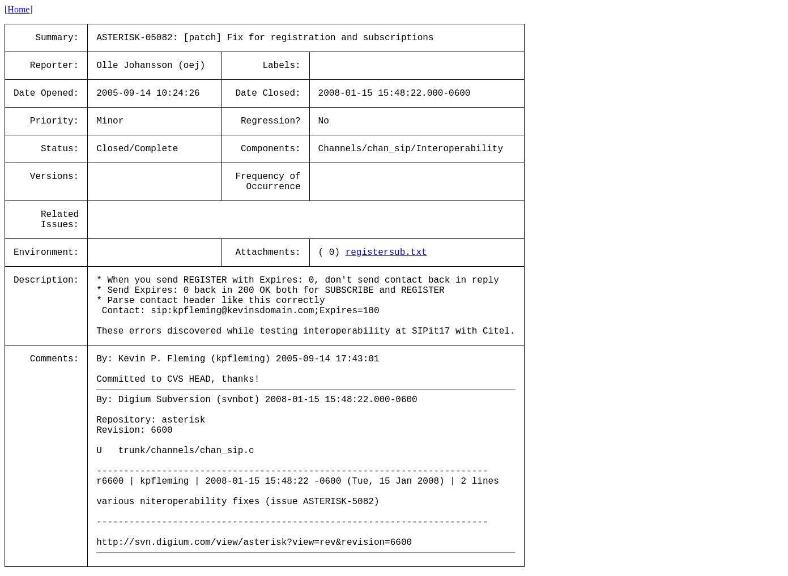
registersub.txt (386, 253)
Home (18, 9)
